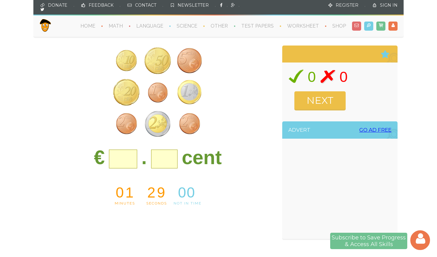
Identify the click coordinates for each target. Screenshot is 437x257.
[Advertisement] (346, 190)
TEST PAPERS (257, 26)
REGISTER (347, 5)
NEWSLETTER (193, 5)
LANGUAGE (149, 26)
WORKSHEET (303, 26)
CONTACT (145, 5)
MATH (116, 26)
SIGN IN (389, 5)
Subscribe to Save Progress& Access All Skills (369, 241)
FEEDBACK (101, 5)
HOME (87, 26)
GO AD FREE (375, 130)
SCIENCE (187, 26)
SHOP (339, 26)
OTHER (219, 26)
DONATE (57, 5)
